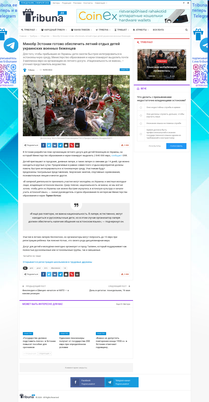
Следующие (45, 353)
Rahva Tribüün (80, 30)
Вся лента (158, 30)
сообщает (116, 155)
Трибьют (121, 30)
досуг (39, 268)
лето (45, 268)
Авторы (56, 3)
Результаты (155, 146)
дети (31, 268)
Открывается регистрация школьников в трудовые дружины (57, 261)
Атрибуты (140, 30)
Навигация (100, 3)
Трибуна (102, 30)
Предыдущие (30, 353)
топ (65, 268)
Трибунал (28, 30)
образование (55, 268)
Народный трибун (53, 30)
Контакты (88, 3)
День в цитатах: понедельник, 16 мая (109, 290)
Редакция (66, 3)
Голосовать (176, 146)
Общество (125, 69)
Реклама (77, 3)
